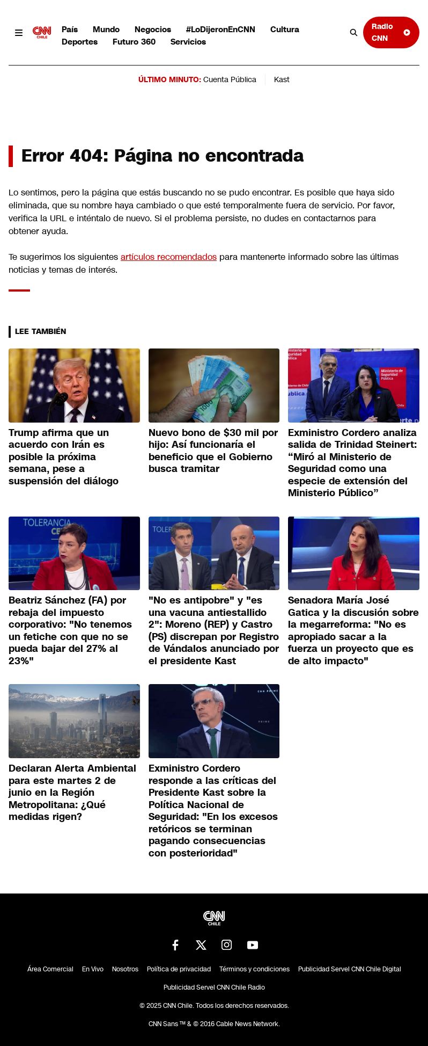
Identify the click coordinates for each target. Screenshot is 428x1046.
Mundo (106, 29)
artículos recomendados (169, 257)
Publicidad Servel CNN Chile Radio (214, 987)
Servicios (188, 41)
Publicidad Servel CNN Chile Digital (349, 969)
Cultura (284, 29)
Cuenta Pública (229, 79)
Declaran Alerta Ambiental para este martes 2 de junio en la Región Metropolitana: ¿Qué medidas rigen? (72, 792)
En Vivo (93, 969)
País (70, 29)
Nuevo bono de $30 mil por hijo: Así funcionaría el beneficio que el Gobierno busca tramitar (213, 451)
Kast (282, 79)
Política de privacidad (179, 969)
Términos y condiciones (254, 969)
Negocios (153, 29)
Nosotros (125, 969)
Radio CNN (391, 32)
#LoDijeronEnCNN (220, 29)
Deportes (80, 41)
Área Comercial (50, 969)
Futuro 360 (134, 41)
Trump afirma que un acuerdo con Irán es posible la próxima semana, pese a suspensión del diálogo (65, 457)
